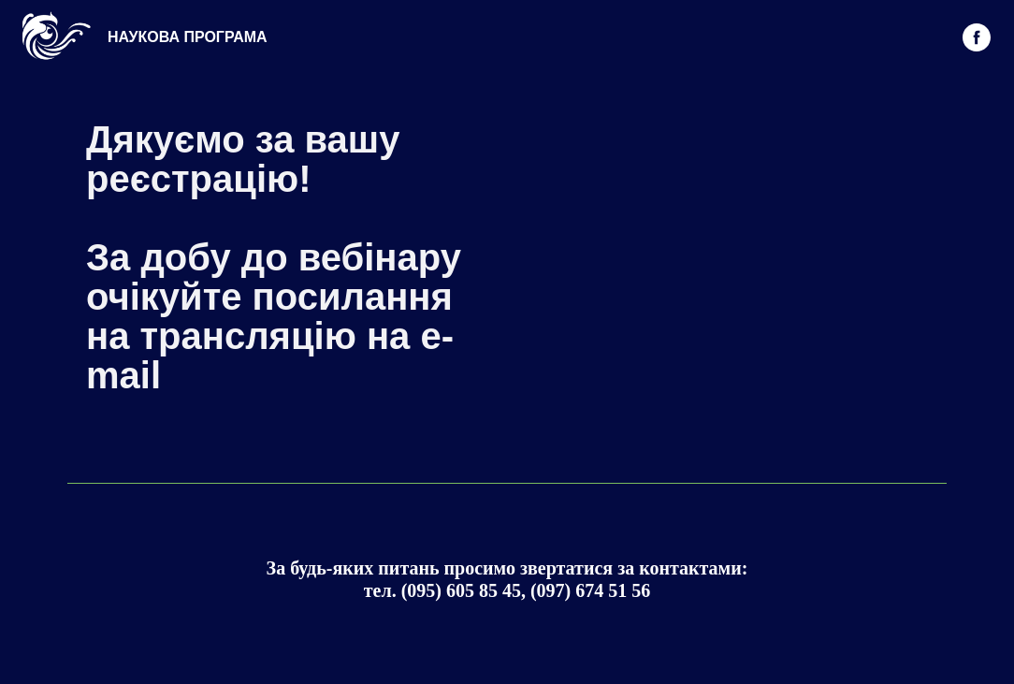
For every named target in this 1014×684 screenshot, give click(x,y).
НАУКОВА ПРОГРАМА (188, 37)
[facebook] (977, 37)
